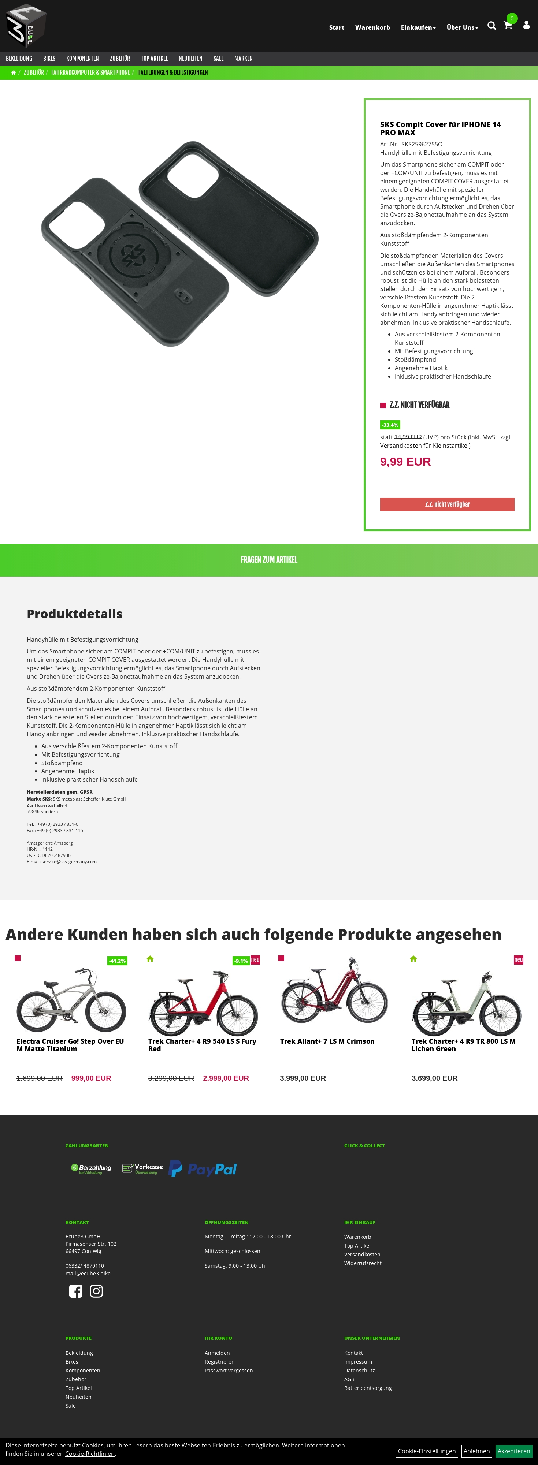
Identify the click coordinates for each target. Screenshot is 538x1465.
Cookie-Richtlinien (90, 1454)
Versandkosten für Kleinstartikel (424, 445)
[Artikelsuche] (491, 28)
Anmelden (217, 1352)
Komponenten (82, 58)
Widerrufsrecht (363, 1263)
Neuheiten (190, 58)
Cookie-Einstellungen (427, 1451)
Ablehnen (477, 1451)
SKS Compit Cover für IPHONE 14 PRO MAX (440, 128)
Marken (243, 58)
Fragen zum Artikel (269, 559)
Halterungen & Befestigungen (172, 72)
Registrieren (220, 1361)
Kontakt (353, 1352)
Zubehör (120, 58)
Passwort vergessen (229, 1370)
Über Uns (462, 27)
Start (336, 27)
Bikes (49, 58)
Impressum (358, 1361)
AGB (349, 1379)
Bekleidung (18, 58)
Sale (218, 58)
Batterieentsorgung (368, 1387)
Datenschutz (359, 1370)
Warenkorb (372, 27)
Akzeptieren (514, 1451)
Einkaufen (417, 27)
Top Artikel (154, 58)
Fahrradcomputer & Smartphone (90, 72)
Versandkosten (362, 1254)
